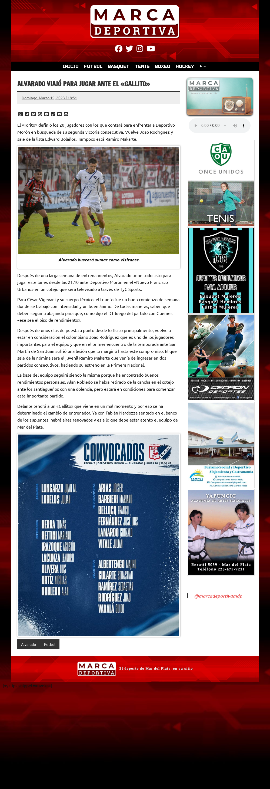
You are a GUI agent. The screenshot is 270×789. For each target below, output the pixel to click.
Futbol (49, 644)
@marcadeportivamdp (218, 596)
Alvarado (28, 644)
